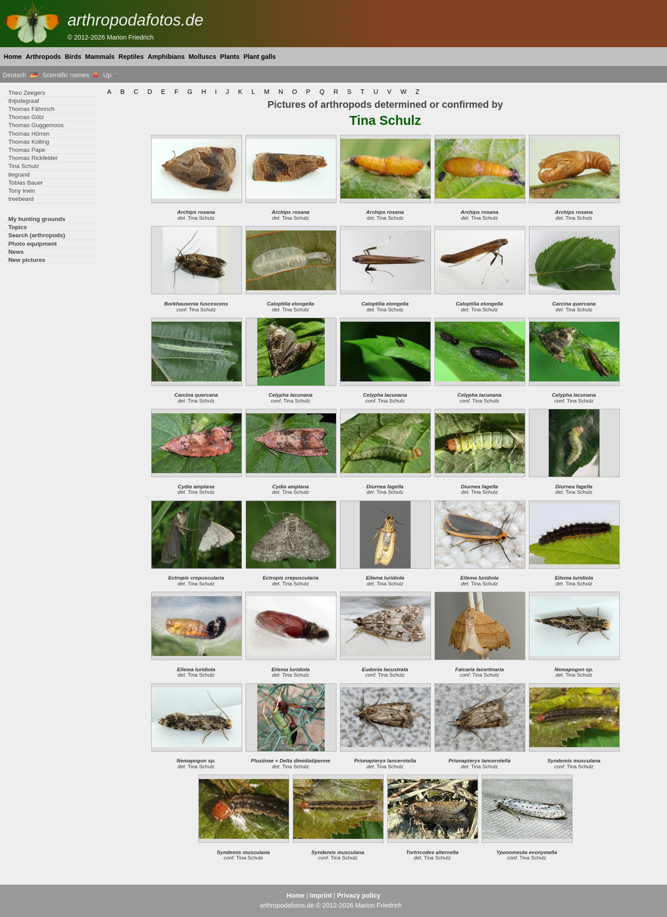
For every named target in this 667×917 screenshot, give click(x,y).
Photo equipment (32, 243)
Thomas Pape (26, 149)
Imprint (321, 895)
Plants (229, 56)
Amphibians (166, 56)
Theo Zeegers (26, 92)
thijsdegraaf (23, 100)
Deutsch (20, 75)
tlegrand (19, 174)
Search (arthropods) (36, 235)
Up (110, 75)
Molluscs (202, 56)
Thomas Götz (26, 117)
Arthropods (43, 56)
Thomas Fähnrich (31, 109)
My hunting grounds (36, 219)
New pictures (26, 260)
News (16, 251)
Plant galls (259, 56)
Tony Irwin (21, 190)
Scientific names (70, 75)
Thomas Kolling (28, 141)
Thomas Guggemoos (35, 125)
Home (13, 56)
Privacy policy (359, 895)
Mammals (100, 56)
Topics (17, 227)
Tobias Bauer (25, 182)
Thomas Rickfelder (33, 158)
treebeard (21, 198)
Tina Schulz (23, 166)
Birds (73, 56)
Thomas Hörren (28, 133)
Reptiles (131, 56)
